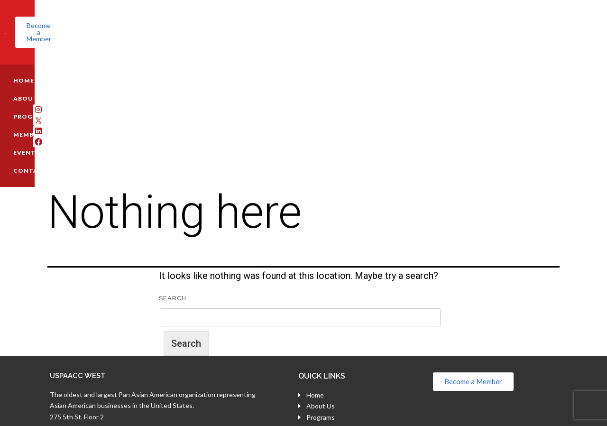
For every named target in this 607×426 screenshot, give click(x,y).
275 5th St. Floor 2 (77, 313)
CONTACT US (311, 67)
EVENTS (257, 67)
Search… (174, 194)
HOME (56, 67)
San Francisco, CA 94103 (86, 325)
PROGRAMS (149, 67)
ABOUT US (98, 67)
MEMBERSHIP (204, 67)
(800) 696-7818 (85, 336)
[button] (530, 26)
